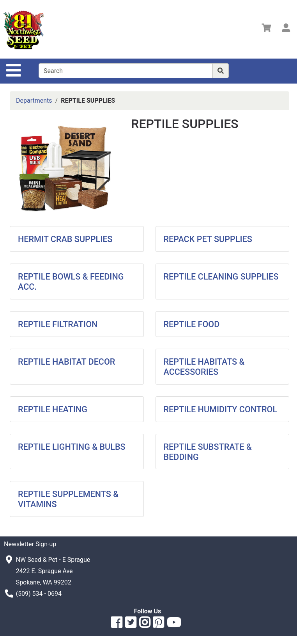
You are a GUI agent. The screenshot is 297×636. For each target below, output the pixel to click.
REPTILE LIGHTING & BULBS (72, 447)
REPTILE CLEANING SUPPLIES (221, 276)
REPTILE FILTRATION (57, 324)
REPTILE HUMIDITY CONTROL (221, 409)
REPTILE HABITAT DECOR (66, 362)
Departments (34, 100)
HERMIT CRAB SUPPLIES (65, 239)
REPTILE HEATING (52, 409)
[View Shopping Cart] (266, 29)
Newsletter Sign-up (30, 544)
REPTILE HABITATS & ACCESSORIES (204, 367)
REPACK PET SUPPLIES (208, 239)
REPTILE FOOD (192, 324)
